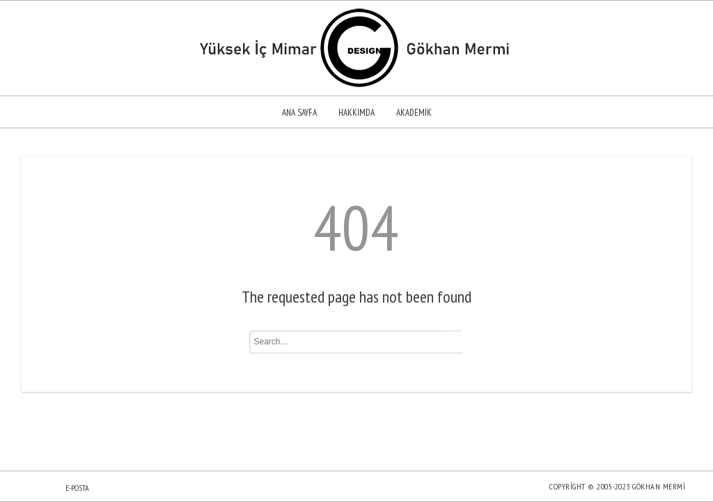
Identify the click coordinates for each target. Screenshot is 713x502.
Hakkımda (356, 113)
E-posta (77, 487)
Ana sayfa (299, 113)
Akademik (414, 113)
